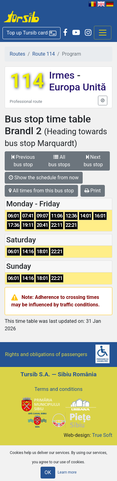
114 (27, 81)
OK (48, 472)
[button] (31, 33)
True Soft (102, 435)
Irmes (63, 75)
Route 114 (43, 54)
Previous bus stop (23, 160)
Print (93, 191)
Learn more (67, 472)
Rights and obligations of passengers (46, 354)
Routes (17, 54)
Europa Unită (77, 87)
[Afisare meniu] (102, 32)
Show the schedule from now (44, 178)
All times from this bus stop (41, 191)
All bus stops (59, 160)
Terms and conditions (58, 389)
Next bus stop (93, 160)
